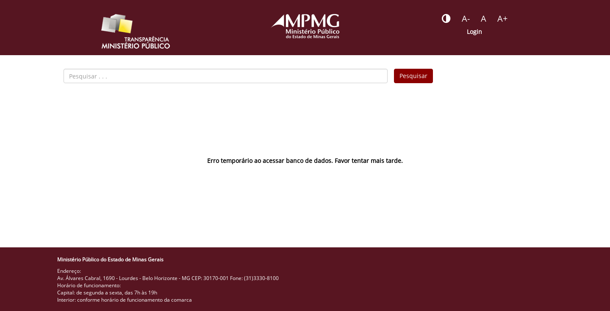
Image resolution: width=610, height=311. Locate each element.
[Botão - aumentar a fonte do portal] (502, 19)
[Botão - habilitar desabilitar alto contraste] (446, 19)
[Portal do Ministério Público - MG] (305, 26)
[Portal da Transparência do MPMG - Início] (135, 31)
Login (474, 32)
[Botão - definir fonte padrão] (483, 19)
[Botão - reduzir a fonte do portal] (465, 19)
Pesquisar (413, 76)
